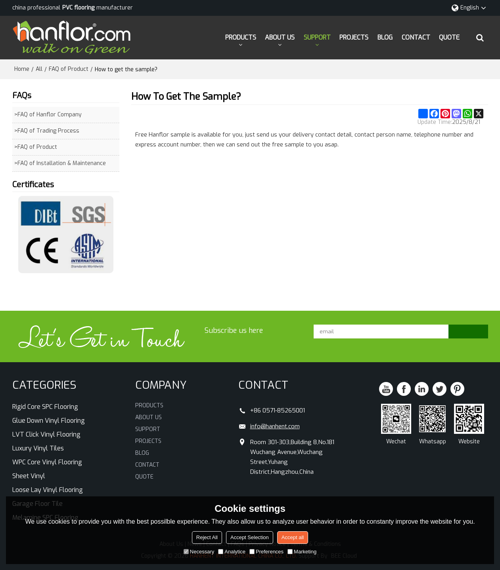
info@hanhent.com (275, 426)
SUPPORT (317, 37)
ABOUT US (280, 37)
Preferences (266, 552)
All (39, 69)
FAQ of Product (68, 69)
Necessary (199, 552)
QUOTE (449, 37)
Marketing (301, 552)
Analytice (231, 552)
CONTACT (416, 37)
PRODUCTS (240, 37)
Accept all (293, 537)
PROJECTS (353, 37)
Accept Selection (249, 537)
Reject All (207, 537)
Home (21, 69)
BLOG (385, 37)
